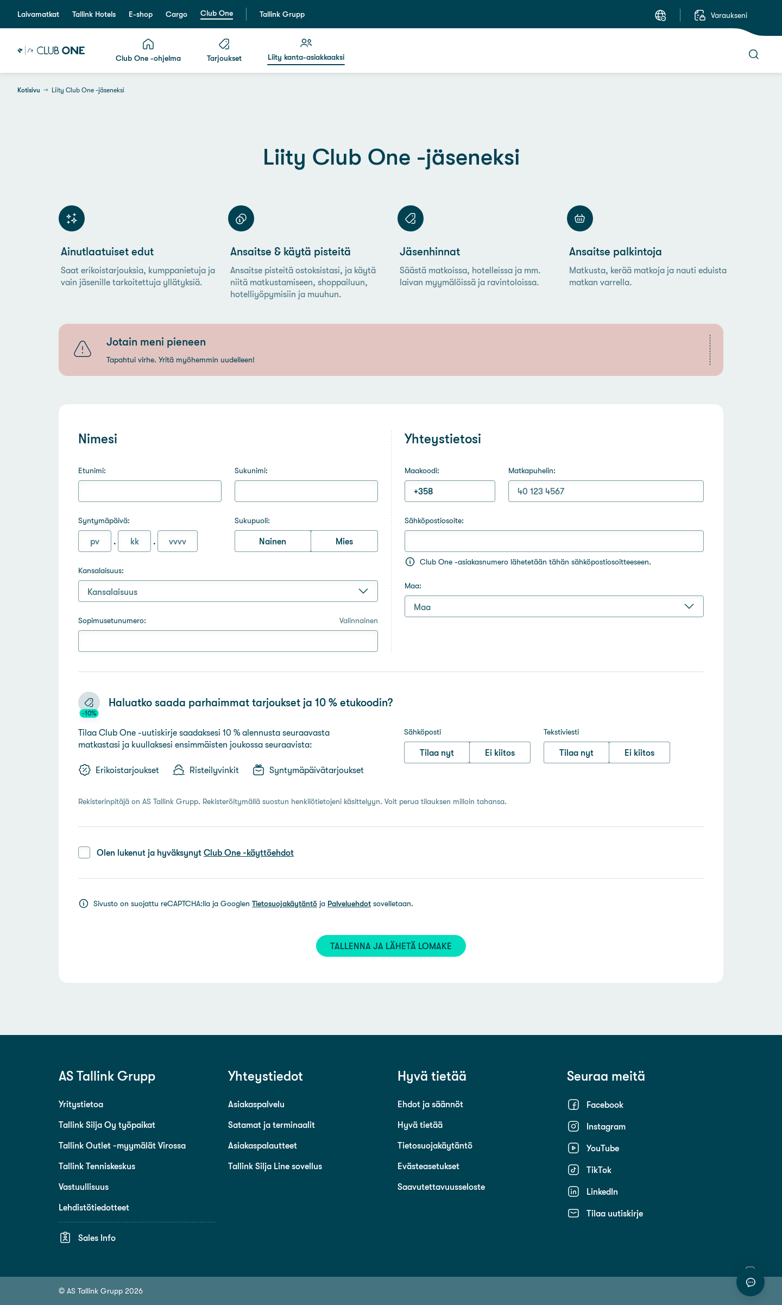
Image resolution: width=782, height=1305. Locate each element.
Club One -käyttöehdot (249, 852)
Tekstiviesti (561, 732)
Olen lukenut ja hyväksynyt (195, 852)
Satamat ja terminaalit (271, 1124)
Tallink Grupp (282, 14)
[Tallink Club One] (51, 50)
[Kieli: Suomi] (660, 15)
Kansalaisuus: (101, 570)
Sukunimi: (251, 470)
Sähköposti (422, 732)
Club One (216, 13)
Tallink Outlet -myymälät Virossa (122, 1145)
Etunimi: (92, 470)
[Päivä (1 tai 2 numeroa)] (95, 541)
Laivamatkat (38, 14)
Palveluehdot (349, 903)
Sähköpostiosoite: (434, 520)
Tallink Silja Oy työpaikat (107, 1124)
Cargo (176, 14)
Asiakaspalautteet (262, 1145)
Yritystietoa (81, 1104)
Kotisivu (28, 90)
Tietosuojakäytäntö (284, 903)
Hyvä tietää (420, 1124)
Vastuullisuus (84, 1186)
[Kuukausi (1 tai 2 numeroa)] (134, 541)
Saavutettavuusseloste (441, 1186)
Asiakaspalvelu (256, 1104)
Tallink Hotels (94, 14)
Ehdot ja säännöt (430, 1104)
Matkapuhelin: (532, 470)
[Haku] (754, 54)
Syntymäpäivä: (104, 520)
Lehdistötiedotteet (94, 1207)
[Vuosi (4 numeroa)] (177, 541)
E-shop (141, 14)
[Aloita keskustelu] (750, 1282)
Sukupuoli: (252, 520)
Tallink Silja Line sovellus (275, 1166)
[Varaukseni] (720, 15)
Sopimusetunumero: (228, 620)
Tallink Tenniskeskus (97, 1166)
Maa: (413, 585)
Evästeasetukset (428, 1166)
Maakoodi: (422, 470)
